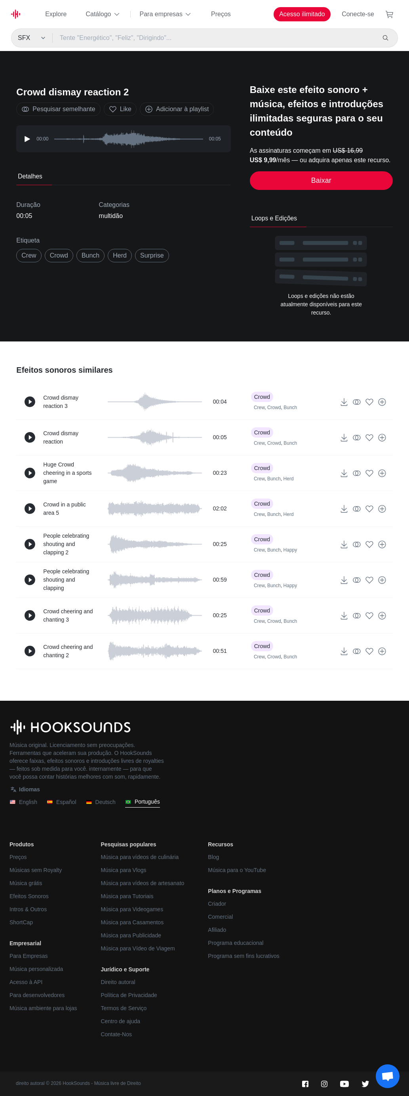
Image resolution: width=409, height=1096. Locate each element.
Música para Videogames (132, 909)
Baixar (321, 180)
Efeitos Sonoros (29, 896)
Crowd (59, 255)
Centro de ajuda (120, 1021)
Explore (56, 14)
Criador (217, 904)
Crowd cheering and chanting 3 (68, 615)
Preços (221, 14)
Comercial (220, 917)
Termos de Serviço (123, 1008)
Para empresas (166, 14)
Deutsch (101, 802)
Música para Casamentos (132, 922)
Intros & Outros (28, 909)
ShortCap (21, 922)
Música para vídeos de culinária (140, 857)
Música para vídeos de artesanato (142, 883)
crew (28, 255)
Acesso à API (26, 982)
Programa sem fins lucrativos (244, 956)
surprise (152, 255)
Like (120, 109)
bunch (90, 255)
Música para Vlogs (123, 870)
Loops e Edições (274, 218)
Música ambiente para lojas (43, 1008)
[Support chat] (387, 1076)
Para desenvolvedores (37, 995)
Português (142, 801)
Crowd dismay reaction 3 (60, 401)
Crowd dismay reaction (60, 437)
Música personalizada (36, 969)
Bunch (290, 407)
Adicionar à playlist (177, 109)
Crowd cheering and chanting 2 (68, 651)
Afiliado (217, 930)
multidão (111, 215)
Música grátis (26, 883)
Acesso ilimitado (302, 14)
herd (120, 255)
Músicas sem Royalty (36, 870)
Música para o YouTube (237, 870)
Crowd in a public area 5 (64, 508)
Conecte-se (358, 14)
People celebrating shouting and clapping (66, 579)
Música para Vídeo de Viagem (138, 948)
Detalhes (30, 176)
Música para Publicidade (131, 935)
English (23, 802)
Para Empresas (29, 956)
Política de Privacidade (129, 995)
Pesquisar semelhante (58, 109)
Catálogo (103, 14)
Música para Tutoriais (127, 896)
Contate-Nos (116, 1034)
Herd (288, 479)
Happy (290, 550)
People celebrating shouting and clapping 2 (66, 544)
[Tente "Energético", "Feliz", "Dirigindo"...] (214, 38)
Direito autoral (118, 982)
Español (61, 802)
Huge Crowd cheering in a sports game (67, 472)
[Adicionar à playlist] (382, 402)
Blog (213, 857)
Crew (259, 407)
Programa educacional (235, 943)
